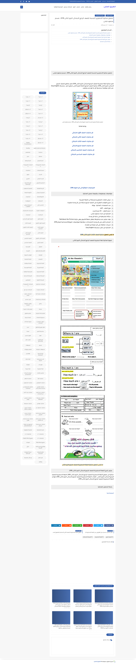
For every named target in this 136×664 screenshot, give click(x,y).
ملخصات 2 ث (28, 434)
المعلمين (28, 280)
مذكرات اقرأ (40, 378)
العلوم (40, 246)
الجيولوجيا (28, 201)
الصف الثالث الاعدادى (40, 228)
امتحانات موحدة (40, 289)
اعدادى (78, 7)
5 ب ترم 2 (28, 134)
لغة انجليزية (40, 369)
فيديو (40, 345)
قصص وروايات (28, 349)
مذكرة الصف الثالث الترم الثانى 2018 (92, 235)
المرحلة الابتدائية (87, 537)
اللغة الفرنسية (28, 267)
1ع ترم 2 (28, 105)
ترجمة (40, 309)
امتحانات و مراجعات (40, 299)
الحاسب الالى (40, 205)
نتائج (28, 446)
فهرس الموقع (98, 1)
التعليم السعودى (28, 188)
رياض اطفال (88, 7)
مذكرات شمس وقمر (28, 399)
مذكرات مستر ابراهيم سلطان (28, 408)
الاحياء (40, 174)
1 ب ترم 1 (40, 97)
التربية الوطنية (40, 188)
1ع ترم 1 (40, 105)
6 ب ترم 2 (28, 138)
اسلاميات (28, 170)
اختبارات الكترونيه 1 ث (28, 165)
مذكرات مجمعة (28, 403)
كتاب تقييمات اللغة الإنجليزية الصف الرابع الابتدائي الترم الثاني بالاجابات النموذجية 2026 (105, 626)
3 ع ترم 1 (40, 130)
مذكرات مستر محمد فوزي (28, 419)
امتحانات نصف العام (27, 295)
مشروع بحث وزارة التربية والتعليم (28, 425)
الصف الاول (40, 219)
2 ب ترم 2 (40, 109)
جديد (28, 327)
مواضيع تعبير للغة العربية (40, 447)
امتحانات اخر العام (40, 284)
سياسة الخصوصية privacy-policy (77, 1)
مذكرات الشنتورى (28, 382)
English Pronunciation (27, 143)
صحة (28, 331)
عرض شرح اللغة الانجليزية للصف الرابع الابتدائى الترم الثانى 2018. (95, 39)
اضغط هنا (110, 493)
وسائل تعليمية (28, 457)
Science (40, 152)
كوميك (28, 364)
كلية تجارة (28, 359)
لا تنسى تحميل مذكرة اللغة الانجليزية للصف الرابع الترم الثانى (82, 465)
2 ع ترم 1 (28, 117)
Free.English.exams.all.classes (40, 148)
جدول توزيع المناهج (40, 327)
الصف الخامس (28, 238)
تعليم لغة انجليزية (40, 313)
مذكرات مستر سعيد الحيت (28, 414)
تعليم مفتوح (28, 313)
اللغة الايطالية (27, 263)
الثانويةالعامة (40, 197)
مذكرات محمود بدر (40, 407)
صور (40, 335)
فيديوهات (28, 345)
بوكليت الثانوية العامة (27, 304)
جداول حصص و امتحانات (40, 322)
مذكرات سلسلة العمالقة (40, 399)
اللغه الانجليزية (40, 271)
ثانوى (74, 7)
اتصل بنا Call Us (89, 1)
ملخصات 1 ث (40, 434)
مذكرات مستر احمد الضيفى (40, 414)
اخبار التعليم (40, 160)
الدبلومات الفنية (40, 210)
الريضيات (28, 215)
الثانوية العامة (28, 192)
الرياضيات (40, 215)
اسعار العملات (40, 170)
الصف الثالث (28, 223)
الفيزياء (28, 251)
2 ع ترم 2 (40, 122)
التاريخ (27, 178)
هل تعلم (40, 457)
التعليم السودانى (40, 192)
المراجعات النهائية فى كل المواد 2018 (82, 188)
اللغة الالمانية (28, 259)
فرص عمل (28, 339)
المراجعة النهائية (58, 7)
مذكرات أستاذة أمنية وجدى (27, 374)
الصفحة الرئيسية (111, 1)
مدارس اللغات (40, 373)
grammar (28, 152)
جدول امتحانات (27, 321)
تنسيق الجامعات (40, 317)
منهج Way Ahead (40, 442)
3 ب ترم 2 (40, 126)
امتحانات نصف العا (40, 294)
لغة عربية (28, 369)
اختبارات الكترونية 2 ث (40, 165)
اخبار (28, 156)
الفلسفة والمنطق (40, 251)
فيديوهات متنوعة (40, 349)
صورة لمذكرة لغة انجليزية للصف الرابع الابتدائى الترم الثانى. (96, 37)
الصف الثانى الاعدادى (28, 233)
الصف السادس (28, 242)
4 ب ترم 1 (28, 130)
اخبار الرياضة (28, 160)
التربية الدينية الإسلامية (28, 184)
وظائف (40, 462)
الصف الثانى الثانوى (40, 238)
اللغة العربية (40, 267)
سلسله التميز (40, 331)
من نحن (104, 1)
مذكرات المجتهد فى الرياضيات (28, 388)
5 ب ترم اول (40, 138)
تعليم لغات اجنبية (28, 309)
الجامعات (28, 197)
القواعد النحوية (28, 255)
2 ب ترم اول (28, 109)
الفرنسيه (28, 246)
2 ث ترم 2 (40, 113)
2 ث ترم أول (28, 113)
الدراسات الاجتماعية (28, 210)
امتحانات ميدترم (68, 7)
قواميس (28, 353)
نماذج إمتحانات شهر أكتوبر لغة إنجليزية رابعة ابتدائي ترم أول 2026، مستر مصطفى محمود (61, 626)
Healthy (28, 148)
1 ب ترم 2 (28, 97)
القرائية (40, 255)
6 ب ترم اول (40, 142)
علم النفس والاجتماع (40, 340)
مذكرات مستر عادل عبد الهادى (40, 419)
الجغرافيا (40, 201)
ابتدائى (82, 7)
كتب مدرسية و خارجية (40, 360)
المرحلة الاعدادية (28, 276)
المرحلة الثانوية (40, 280)
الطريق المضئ (110, 7)
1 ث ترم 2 (28, 101)
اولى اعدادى (28, 299)
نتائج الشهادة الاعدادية (40, 453)
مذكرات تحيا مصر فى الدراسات (40, 393)
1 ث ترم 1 (40, 101)
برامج (40, 303)
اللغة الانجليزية (99, 15)
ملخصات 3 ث (40, 438)
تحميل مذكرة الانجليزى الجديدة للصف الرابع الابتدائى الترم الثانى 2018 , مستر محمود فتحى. (88, 33)
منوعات (28, 442)
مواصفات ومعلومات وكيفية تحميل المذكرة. (99, 35)
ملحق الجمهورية (28, 430)
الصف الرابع (110, 15)
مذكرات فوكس (40, 403)
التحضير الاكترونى (40, 183)
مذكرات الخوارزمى (40, 382)
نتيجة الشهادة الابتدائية (27, 453)
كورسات (40, 364)
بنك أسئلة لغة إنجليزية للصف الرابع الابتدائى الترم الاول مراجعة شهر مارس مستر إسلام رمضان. (83, 605)
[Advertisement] (82, 57)
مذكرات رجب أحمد (28, 392)
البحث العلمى (40, 178)
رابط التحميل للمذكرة (105, 41)
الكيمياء (40, 259)
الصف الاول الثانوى (40, 223)
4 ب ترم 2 (40, 134)
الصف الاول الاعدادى (28, 219)
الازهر (28, 174)
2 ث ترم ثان (40, 117)
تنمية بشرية (28, 317)
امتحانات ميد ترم (28, 289)
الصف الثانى (40, 233)
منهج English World (28, 438)
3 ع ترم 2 (28, 126)
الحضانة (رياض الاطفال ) (28, 206)
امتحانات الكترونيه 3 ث (28, 285)
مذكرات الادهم (28, 378)
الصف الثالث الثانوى (28, 227)
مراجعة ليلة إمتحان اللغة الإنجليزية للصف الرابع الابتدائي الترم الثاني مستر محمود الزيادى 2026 (104, 605)
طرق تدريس (28, 335)
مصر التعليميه (40, 430)
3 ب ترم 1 (28, 122)
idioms (40, 156)
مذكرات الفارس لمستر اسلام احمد (40, 388)
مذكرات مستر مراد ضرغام (40, 425)
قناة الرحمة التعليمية (40, 354)
